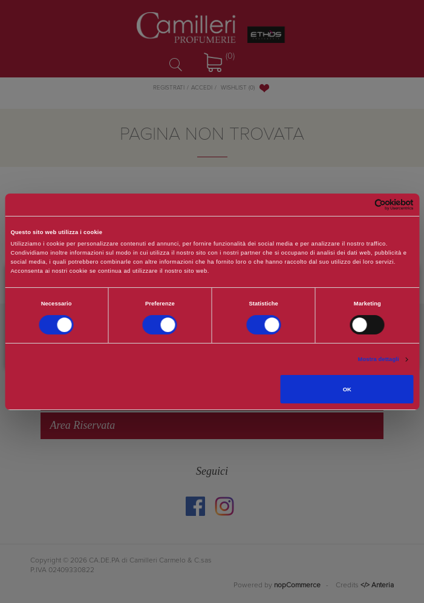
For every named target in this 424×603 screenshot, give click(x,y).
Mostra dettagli (378, 359)
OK (347, 389)
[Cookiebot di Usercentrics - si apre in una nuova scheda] (361, 204)
